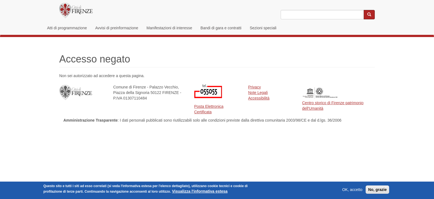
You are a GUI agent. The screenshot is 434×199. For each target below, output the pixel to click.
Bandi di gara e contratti (220, 28)
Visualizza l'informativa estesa (200, 192)
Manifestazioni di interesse (169, 28)
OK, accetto (352, 190)
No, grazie (377, 190)
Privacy (254, 87)
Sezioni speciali (263, 28)
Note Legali (258, 92)
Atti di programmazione (67, 28)
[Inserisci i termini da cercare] (322, 14)
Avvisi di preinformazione (116, 28)
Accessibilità (259, 98)
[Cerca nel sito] (369, 14)
